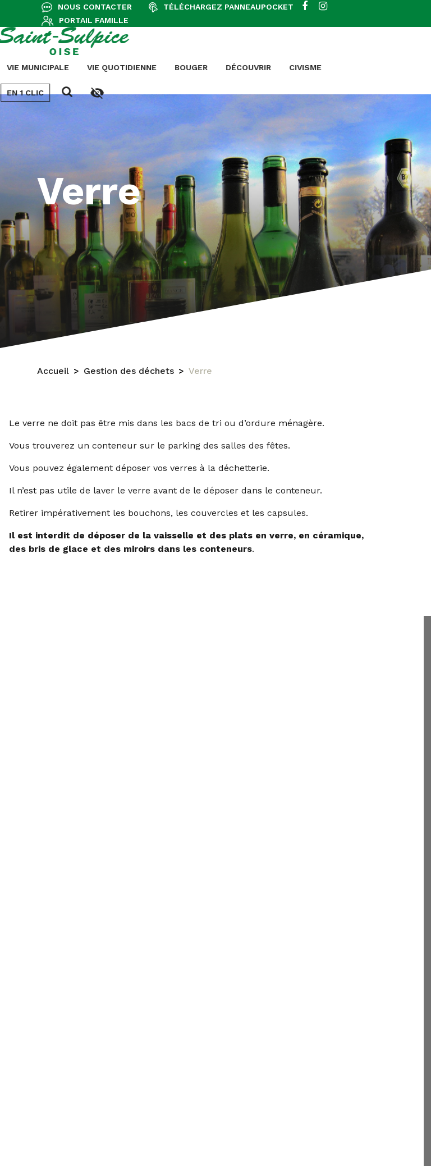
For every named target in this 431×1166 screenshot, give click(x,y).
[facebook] (305, 6)
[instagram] (323, 6)
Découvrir (103, 67)
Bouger (45, 67)
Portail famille (94, 20)
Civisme (160, 67)
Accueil (53, 372)
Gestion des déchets (129, 372)
